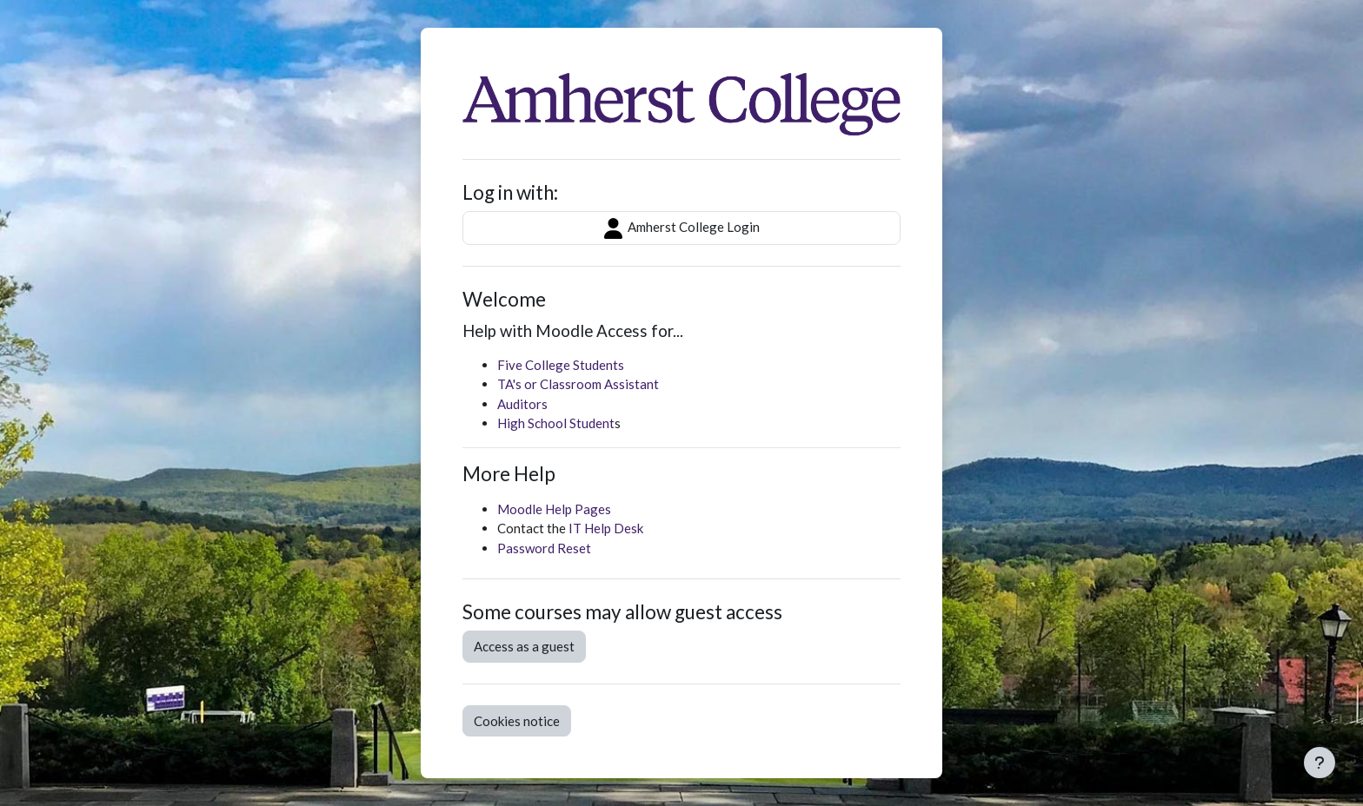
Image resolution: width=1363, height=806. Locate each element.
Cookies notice (517, 721)
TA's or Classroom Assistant (578, 384)
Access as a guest (524, 646)
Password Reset (544, 548)
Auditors (522, 404)
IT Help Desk (605, 528)
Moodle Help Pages (554, 509)
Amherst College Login (682, 228)
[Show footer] (1319, 762)
